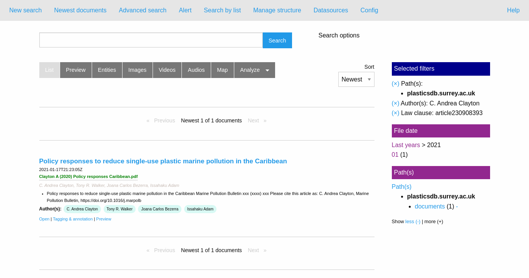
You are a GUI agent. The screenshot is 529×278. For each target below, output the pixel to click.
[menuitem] (25, 10)
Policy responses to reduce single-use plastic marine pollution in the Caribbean (163, 161)
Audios (196, 70)
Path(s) (402, 186)
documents (430, 206)
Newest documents (80, 10)
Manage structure (277, 10)
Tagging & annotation (72, 219)
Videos (167, 70)
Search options (339, 35)
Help (513, 10)
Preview (76, 70)
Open (44, 219)
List (49, 70)
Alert (185, 10)
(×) (396, 83)
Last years (406, 145)
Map (222, 70)
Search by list (222, 10)
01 (395, 154)
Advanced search (143, 10)
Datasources (331, 10)
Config (369, 10)
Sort (369, 67)
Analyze (250, 70)
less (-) (412, 221)
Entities (107, 70)
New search (25, 10)
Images (137, 70)
